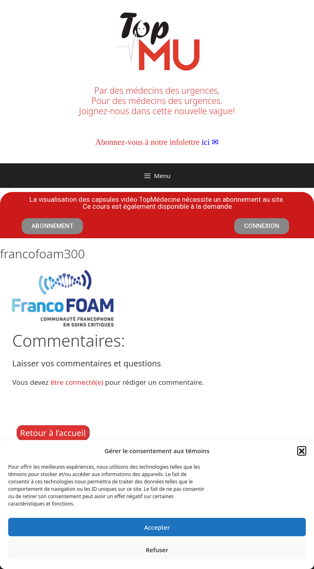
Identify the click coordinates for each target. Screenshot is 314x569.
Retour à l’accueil (53, 432)
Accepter (157, 527)
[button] (302, 451)
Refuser (157, 550)
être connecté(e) (76, 382)
